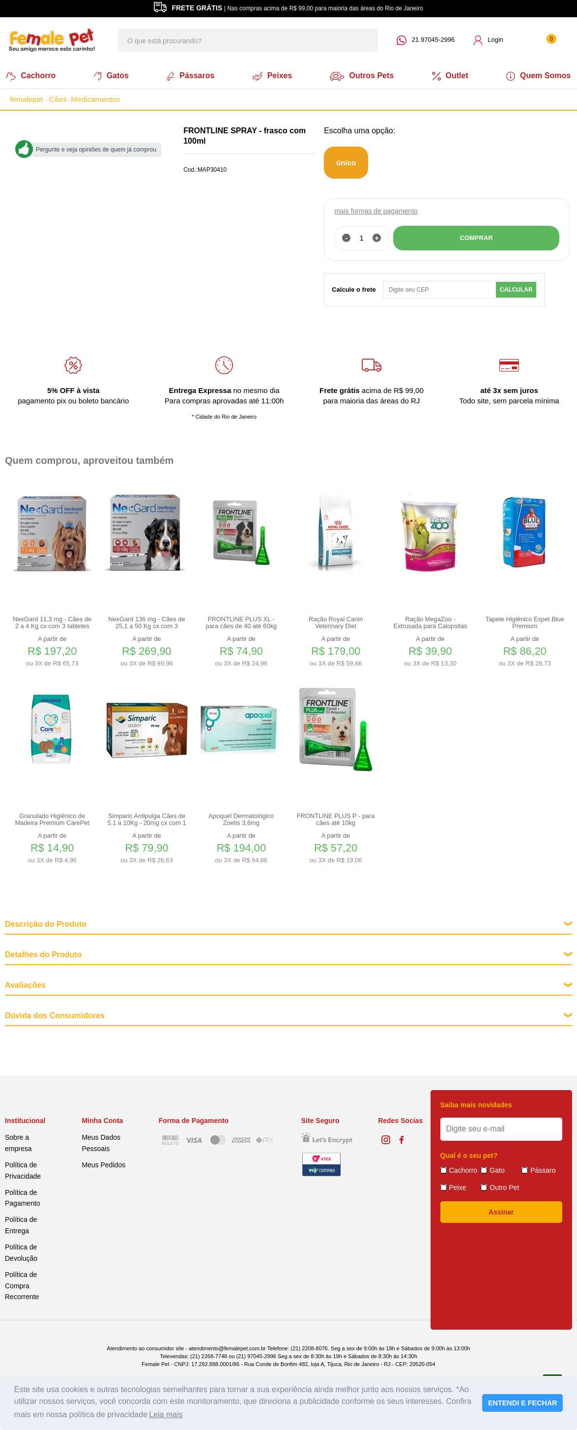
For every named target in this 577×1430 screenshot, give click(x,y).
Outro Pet (504, 1187)
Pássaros (190, 75)
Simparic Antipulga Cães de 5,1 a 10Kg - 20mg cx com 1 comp (146, 819)
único (346, 162)
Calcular (516, 289)
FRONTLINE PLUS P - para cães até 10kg (336, 819)
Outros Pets (362, 75)
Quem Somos (540, 75)
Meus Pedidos (103, 1164)
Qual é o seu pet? (469, 1155)
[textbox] (247, 40)
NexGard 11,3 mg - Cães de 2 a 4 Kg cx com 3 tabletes (52, 622)
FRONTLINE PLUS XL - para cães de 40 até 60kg (241, 622)
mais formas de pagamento (376, 210)
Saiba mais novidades (476, 1104)
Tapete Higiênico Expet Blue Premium (525, 622)
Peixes (272, 75)
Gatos (110, 75)
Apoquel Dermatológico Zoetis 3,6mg (241, 819)
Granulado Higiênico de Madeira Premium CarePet (52, 819)
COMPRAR (476, 237)
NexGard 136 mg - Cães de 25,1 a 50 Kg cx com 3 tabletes (146, 622)
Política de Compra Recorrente (22, 1285)
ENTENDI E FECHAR (522, 1403)
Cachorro (30, 75)
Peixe (457, 1187)
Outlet (451, 75)
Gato (497, 1170)
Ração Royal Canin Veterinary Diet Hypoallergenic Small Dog (336, 622)
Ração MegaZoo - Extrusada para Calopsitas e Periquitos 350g (430, 622)
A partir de (52, 651)
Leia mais (165, 1414)
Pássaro (542, 1170)
